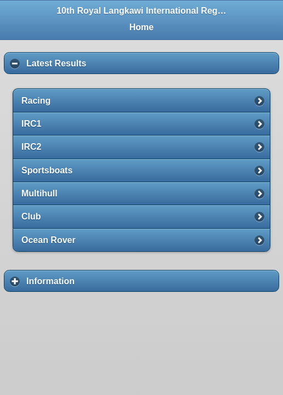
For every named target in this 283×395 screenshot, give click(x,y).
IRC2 (31, 146)
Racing (35, 100)
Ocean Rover (48, 240)
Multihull (39, 193)
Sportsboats (46, 170)
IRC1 (31, 123)
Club (31, 216)
